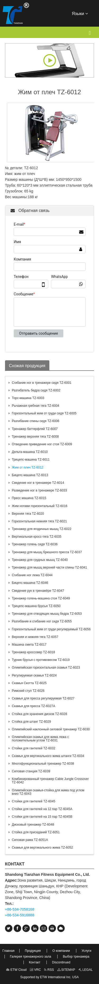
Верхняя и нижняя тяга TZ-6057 (35, 637)
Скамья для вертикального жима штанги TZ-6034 (48, 756)
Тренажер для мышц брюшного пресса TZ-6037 (47, 552)
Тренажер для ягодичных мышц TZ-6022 (41, 529)
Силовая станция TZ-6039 (31, 771)
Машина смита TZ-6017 (29, 644)
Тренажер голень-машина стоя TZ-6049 (41, 598)
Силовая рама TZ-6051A (30, 840)
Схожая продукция (27, 365)
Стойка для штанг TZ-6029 (31, 721)
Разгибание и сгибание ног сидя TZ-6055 (42, 621)
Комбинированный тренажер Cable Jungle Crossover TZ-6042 (50, 780)
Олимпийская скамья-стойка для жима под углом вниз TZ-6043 (48, 792)
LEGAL (85, 970)
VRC (35, 970)
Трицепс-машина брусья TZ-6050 (36, 606)
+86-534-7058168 (19, 909)
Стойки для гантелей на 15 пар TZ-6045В (42, 817)
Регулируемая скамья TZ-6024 (34, 675)
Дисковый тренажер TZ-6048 (33, 824)
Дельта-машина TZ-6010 (30, 452)
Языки (80, 13)
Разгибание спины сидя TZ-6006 (35, 421)
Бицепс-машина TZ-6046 (30, 583)
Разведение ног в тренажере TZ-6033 (39, 490)
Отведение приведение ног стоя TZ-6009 (42, 444)
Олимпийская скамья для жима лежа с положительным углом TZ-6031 (40, 738)
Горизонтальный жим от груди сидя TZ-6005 (44, 413)
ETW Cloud (16, 970)
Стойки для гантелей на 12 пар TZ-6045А (42, 809)
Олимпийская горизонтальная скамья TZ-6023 (46, 667)
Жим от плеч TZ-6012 (27, 467)
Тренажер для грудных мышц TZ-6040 (40, 560)
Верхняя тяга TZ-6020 (28, 513)
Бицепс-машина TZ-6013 (30, 475)
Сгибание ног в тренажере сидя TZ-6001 (42, 383)
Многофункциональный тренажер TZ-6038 (43, 763)
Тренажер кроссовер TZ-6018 (33, 652)
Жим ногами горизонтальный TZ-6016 (40, 506)
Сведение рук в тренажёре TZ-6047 (38, 591)
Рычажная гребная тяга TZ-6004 (35, 406)
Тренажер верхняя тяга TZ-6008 (35, 436)
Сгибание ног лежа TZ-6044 (32, 575)
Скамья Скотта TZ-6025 (29, 683)
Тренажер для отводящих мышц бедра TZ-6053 (47, 614)
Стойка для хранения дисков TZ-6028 (39, 714)
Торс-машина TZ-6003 (28, 398)
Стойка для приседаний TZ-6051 (36, 832)
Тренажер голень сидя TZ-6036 (35, 544)
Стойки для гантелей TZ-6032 (33, 748)
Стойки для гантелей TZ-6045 (33, 801)
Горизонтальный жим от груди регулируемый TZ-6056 (51, 629)
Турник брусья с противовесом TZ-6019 (41, 660)
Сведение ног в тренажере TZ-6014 (38, 483)
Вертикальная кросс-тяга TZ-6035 (37, 536)
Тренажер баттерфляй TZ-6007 (35, 429)
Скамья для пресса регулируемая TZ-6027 (43, 698)
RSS (49, 970)
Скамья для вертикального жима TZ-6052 (42, 847)
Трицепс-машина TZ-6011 (31, 459)
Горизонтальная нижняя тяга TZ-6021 (39, 521)
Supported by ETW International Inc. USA (49, 977)
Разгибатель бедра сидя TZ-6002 (36, 390)
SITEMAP (66, 970)
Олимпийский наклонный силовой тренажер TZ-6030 (51, 729)
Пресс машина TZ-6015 (29, 498)
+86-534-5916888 (19, 915)
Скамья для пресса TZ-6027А (33, 706)
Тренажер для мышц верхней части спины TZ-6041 (49, 567)
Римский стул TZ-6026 (28, 691)
